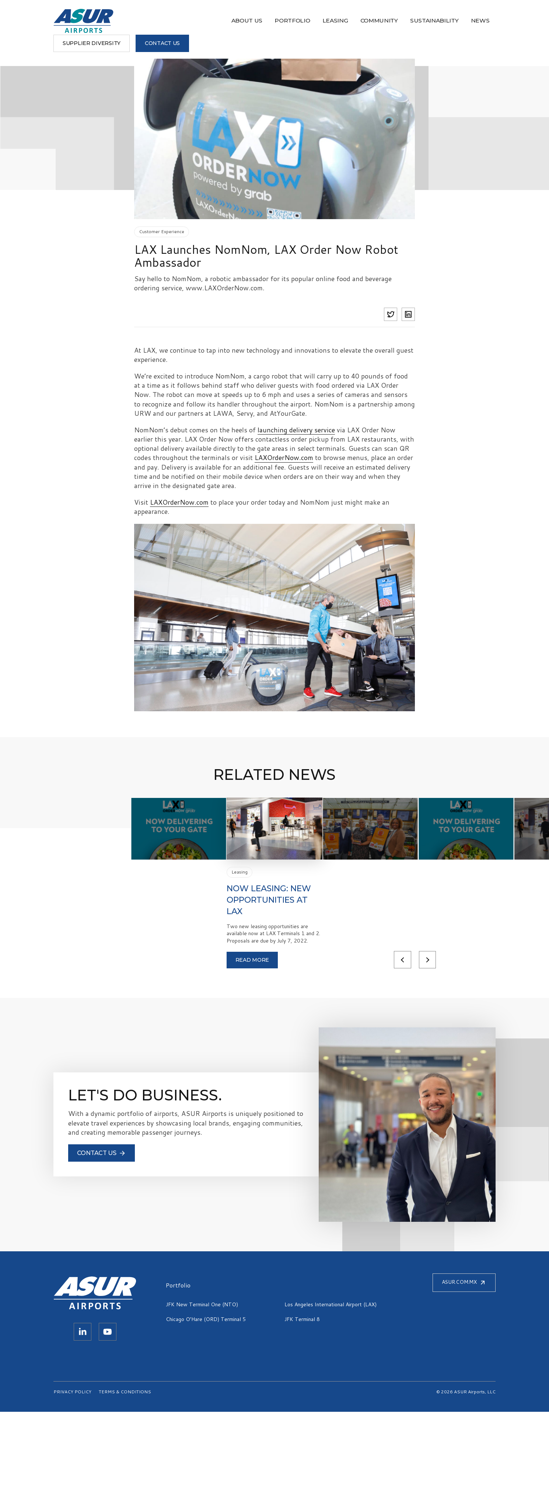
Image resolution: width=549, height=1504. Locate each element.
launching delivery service (296, 430)
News (344, 21)
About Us (135, 21)
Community (253, 21)
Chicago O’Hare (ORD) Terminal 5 (206, 1411)
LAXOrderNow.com (284, 457)
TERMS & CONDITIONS (125, 1484)
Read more (160, 1051)
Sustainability (303, 21)
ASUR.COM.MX (463, 1374)
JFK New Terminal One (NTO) (202, 1396)
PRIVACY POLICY (72, 1484)
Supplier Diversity (398, 20)
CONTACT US (468, 20)
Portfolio (175, 21)
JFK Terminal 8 (302, 1411)
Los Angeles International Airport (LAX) (330, 1396)
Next (406, 1051)
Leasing (213, 21)
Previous (380, 1051)
